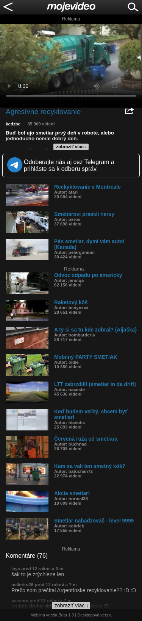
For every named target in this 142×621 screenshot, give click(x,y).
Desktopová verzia (94, 615)
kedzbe (13, 124)
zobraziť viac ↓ (71, 146)
